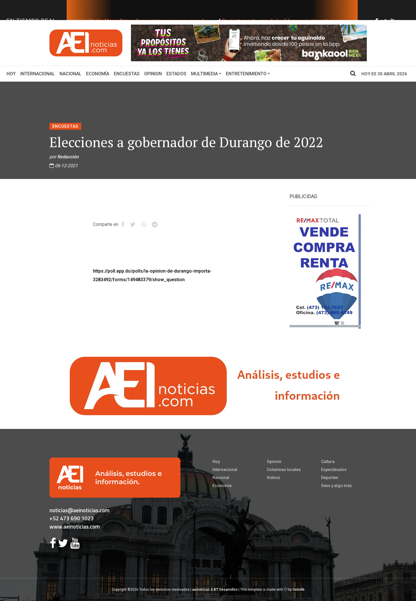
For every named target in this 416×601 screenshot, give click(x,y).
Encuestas (127, 73)
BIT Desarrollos (226, 590)
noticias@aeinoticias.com (79, 510)
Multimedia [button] (204, 73)
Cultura (328, 461)
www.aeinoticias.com (74, 526)
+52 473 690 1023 (71, 518)
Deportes (329, 477)
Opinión (274, 461)
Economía (97, 73)
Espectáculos (334, 469)
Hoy (12, 73)
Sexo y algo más (336, 485)
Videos (273, 477)
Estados (176, 73)
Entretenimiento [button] (246, 73)
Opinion (153, 73)
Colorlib (298, 590)
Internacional (37, 73)
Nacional (70, 73)
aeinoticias (201, 590)
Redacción (68, 156)
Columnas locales (284, 469)
